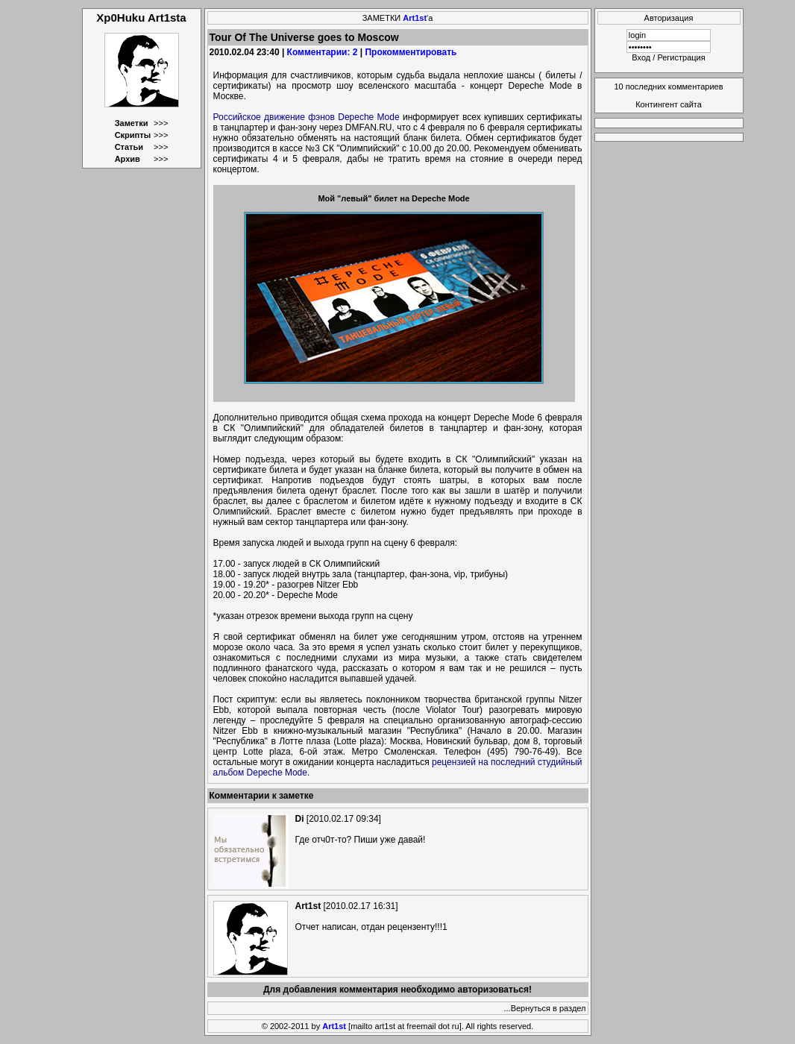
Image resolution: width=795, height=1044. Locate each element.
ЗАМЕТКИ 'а (397, 17)
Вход (641, 57)
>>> (161, 123)
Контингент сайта (668, 104)
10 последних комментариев (669, 86)
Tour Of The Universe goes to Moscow (304, 37)
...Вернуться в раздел (545, 1008)
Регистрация (681, 57)
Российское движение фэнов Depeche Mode (306, 117)
